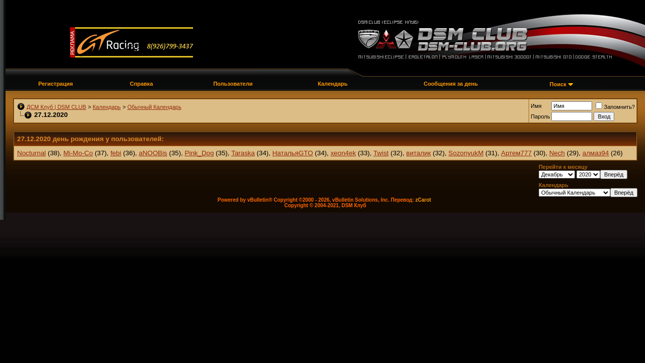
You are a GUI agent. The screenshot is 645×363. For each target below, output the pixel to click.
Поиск (558, 84)
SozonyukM (466, 153)
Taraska (243, 153)
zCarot (423, 200)
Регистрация (55, 84)
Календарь (333, 84)
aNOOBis (153, 153)
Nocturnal (31, 153)
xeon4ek (343, 153)
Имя (536, 106)
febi (115, 153)
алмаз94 (596, 153)
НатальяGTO (292, 153)
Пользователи (232, 84)
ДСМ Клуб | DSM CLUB (56, 107)
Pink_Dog (199, 153)
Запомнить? (615, 107)
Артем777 (516, 153)
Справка (141, 84)
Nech (557, 153)
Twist (381, 153)
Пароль (540, 116)
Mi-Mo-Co (78, 153)
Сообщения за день (451, 84)
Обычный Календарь (154, 107)
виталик (418, 153)
